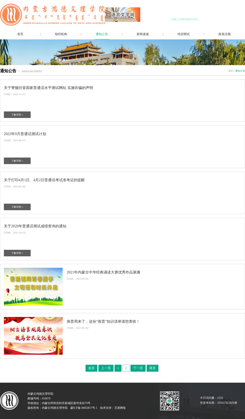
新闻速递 (143, 34)
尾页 (152, 368)
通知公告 (102, 34)
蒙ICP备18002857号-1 (83, 407)
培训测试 (183, 34)
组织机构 (61, 34)
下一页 (138, 368)
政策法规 (224, 34)
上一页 (106, 368)
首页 (20, 34)
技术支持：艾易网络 (113, 407)
